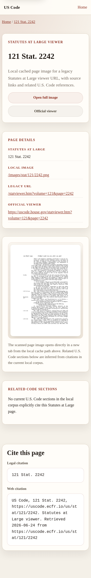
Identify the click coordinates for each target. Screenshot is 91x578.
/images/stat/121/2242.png (28, 175)
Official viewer (45, 111)
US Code (12, 7)
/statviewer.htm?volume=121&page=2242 (41, 193)
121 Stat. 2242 (24, 22)
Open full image (45, 97)
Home (82, 7)
